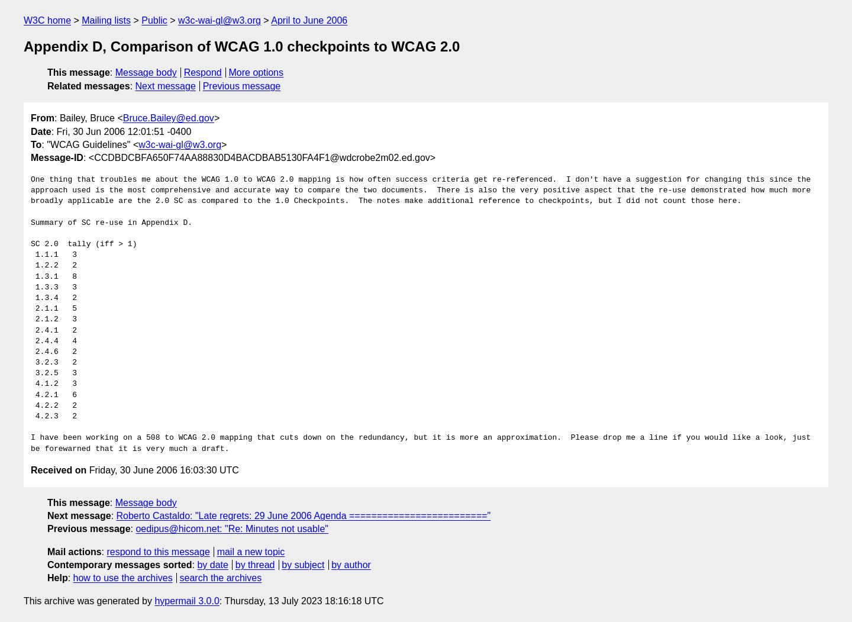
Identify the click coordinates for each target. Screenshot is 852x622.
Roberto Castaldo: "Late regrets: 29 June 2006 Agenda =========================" (304, 516)
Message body (146, 72)
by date (212, 565)
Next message (165, 86)
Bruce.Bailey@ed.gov (168, 118)
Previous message (242, 86)
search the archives (221, 578)
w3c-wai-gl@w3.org (219, 20)
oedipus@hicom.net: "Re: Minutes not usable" (231, 529)
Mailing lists (106, 20)
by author (351, 565)
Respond (203, 72)
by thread (255, 565)
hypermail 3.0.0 (186, 601)
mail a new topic (251, 552)
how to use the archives (123, 578)
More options (256, 72)
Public (154, 20)
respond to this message (157, 552)
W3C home (47, 20)
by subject (303, 565)
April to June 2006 (309, 20)
